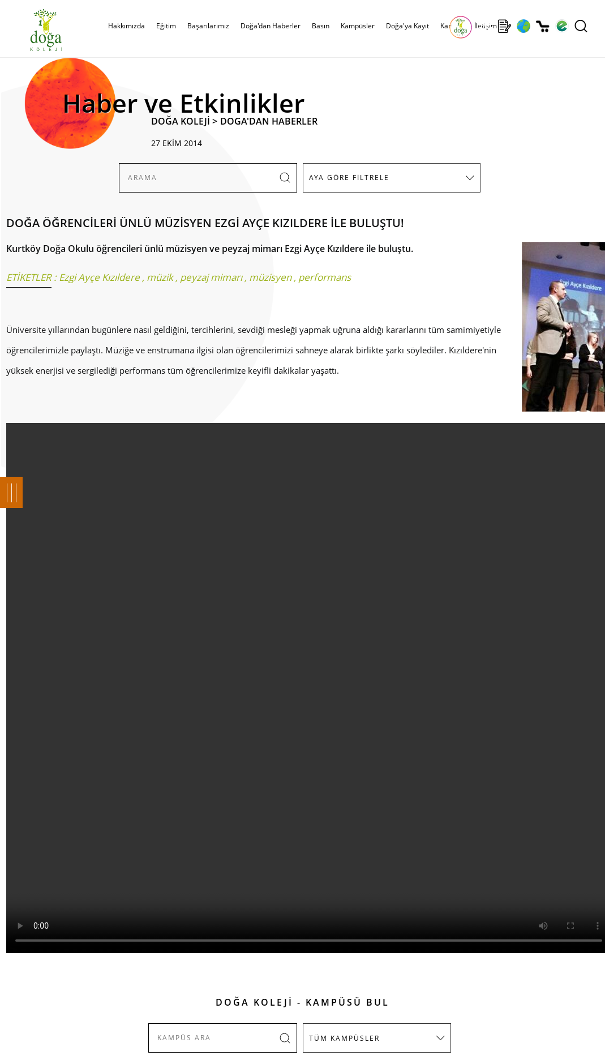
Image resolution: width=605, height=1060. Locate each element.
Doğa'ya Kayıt (407, 26)
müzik (160, 277)
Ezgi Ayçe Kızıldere (99, 277)
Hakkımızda (126, 26)
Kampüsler (358, 26)
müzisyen (270, 277)
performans (324, 277)
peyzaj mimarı (211, 277)
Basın (320, 26)
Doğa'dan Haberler (271, 26)
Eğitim (166, 26)
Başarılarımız (208, 26)
